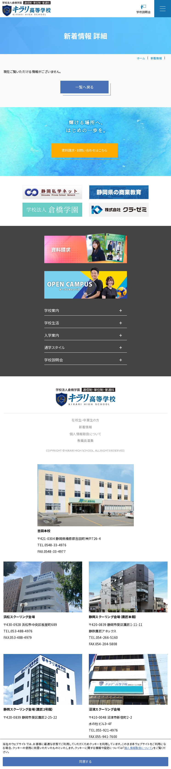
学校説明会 (53, 371)
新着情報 (156, 58)
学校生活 (51, 334)
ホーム (141, 58)
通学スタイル (54, 358)
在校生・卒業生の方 (85, 431)
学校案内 (51, 321)
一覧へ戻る (84, 87)
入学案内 (51, 346)
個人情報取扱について (85, 444)
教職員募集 (85, 451)
